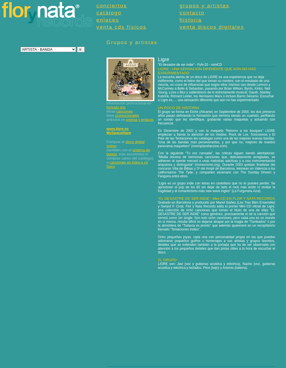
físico (111, 166)
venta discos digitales (211, 27)
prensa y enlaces (140, 120)
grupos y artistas (204, 5)
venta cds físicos (121, 27)
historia (190, 20)
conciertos (111, 5)
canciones (124, 111)
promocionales (127, 115)
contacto (192, 13)
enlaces (107, 20)
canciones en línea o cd (129, 162)
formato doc (116, 107)
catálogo (109, 13)
